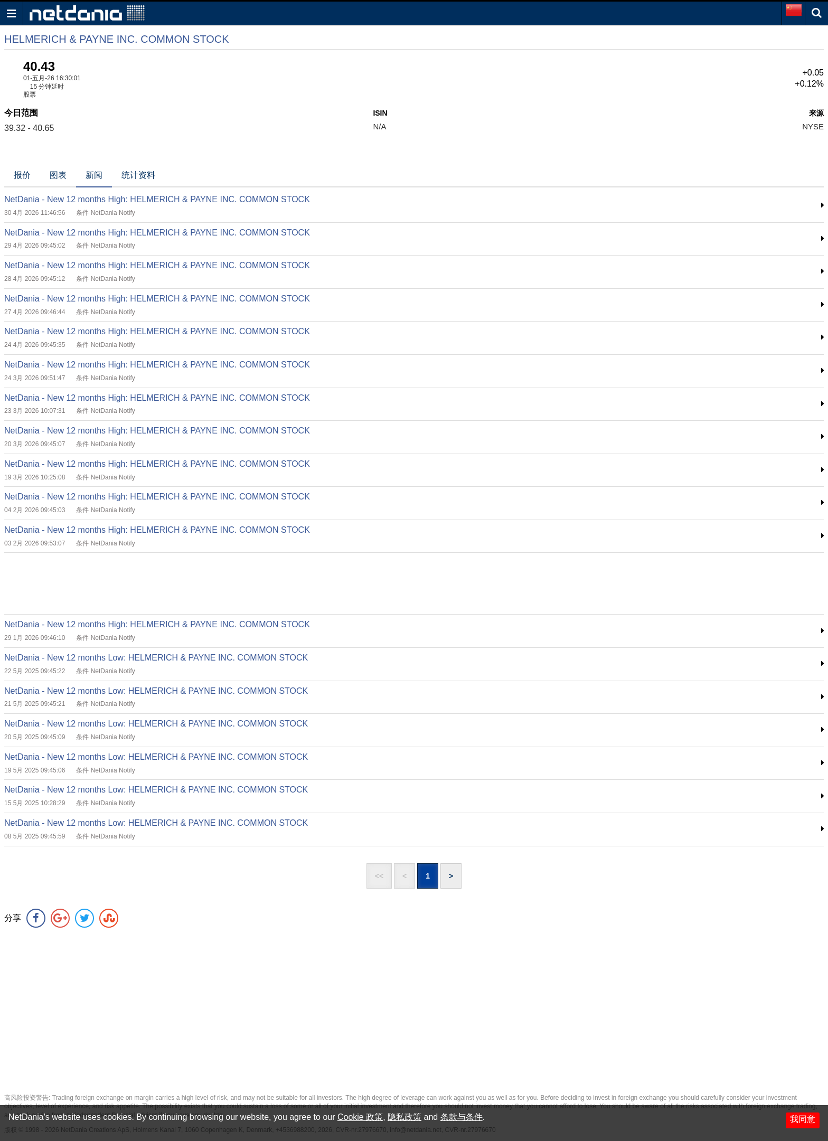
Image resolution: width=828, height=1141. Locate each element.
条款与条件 (461, 1116)
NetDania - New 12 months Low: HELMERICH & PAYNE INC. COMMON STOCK (156, 657)
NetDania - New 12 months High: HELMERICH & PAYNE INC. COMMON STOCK (157, 199)
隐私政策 (404, 1116)
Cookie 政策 (360, 1116)
